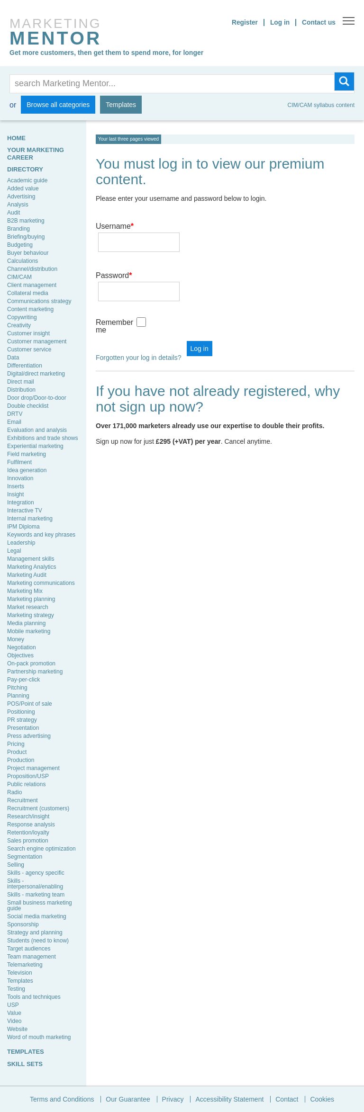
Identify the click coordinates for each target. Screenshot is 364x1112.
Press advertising (29, 736)
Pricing (16, 744)
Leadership (21, 542)
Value (14, 1013)
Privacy (173, 1099)
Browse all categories (58, 104)
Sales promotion (27, 840)
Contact (286, 1099)
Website (17, 1029)
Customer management (36, 341)
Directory (25, 169)
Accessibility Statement (229, 1099)
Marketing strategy (30, 615)
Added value (23, 188)
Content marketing (30, 309)
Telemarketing (25, 964)
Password (114, 262)
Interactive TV (24, 510)
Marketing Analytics (31, 567)
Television (19, 972)
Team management (31, 956)
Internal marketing (30, 518)
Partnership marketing (35, 671)
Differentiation (24, 365)
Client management (31, 285)
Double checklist (27, 406)
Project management (33, 768)
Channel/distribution (32, 269)
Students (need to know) (38, 940)
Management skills (30, 559)
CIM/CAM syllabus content (321, 105)
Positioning (21, 711)
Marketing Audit (26, 575)
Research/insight (28, 816)
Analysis (17, 204)
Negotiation (21, 647)
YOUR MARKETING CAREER (35, 153)
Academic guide (27, 180)
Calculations (22, 261)
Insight (15, 494)
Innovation (20, 478)
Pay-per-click (23, 679)
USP (13, 1005)
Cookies (322, 1099)
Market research (27, 607)
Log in (279, 22)
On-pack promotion (31, 663)
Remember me (114, 298)
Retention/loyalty (28, 832)
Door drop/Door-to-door (36, 398)
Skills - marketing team (35, 894)
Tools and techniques (34, 997)
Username (115, 226)
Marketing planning (31, 599)
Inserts (15, 486)
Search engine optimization (41, 848)
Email (14, 422)
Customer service (29, 349)
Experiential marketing (35, 446)
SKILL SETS (25, 1063)
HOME (16, 138)
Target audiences (28, 948)
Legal (14, 550)
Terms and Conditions (62, 1099)
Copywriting (22, 317)
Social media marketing (36, 916)
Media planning (26, 623)
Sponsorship (23, 924)
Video (14, 1021)
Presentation (23, 728)
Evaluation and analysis (37, 430)
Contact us (318, 22)
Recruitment (22, 800)
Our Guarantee (128, 1099)
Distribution (21, 389)
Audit (13, 212)
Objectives (20, 655)
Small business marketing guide (39, 905)
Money (15, 639)
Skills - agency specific (35, 873)
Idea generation (26, 470)
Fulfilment (19, 462)
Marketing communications (41, 583)
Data (13, 357)
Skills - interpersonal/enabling (35, 884)
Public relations (26, 784)
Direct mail (20, 381)
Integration (20, 502)
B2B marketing (26, 220)
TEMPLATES (25, 1051)
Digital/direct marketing (36, 373)
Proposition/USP (28, 776)
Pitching (17, 687)
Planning (18, 695)
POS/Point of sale (29, 703)
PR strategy (22, 720)
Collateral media (27, 293)
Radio (14, 792)
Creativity (19, 325)
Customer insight (28, 333)
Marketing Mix (25, 591)
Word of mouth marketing (39, 1037)
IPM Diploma (23, 526)
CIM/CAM (19, 277)
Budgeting (20, 245)
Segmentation (24, 856)
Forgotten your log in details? (139, 330)
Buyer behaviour (27, 253)
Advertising (21, 196)
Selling (15, 864)
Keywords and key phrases (41, 534)
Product (17, 752)
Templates (121, 104)
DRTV (14, 414)
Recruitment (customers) (38, 808)
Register (243, 22)
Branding (18, 228)
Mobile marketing (28, 631)
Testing (16, 989)
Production (20, 760)
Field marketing (26, 454)
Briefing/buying (26, 236)
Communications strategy (39, 301)
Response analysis (31, 824)
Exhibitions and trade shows (42, 438)
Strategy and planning (35, 932)
